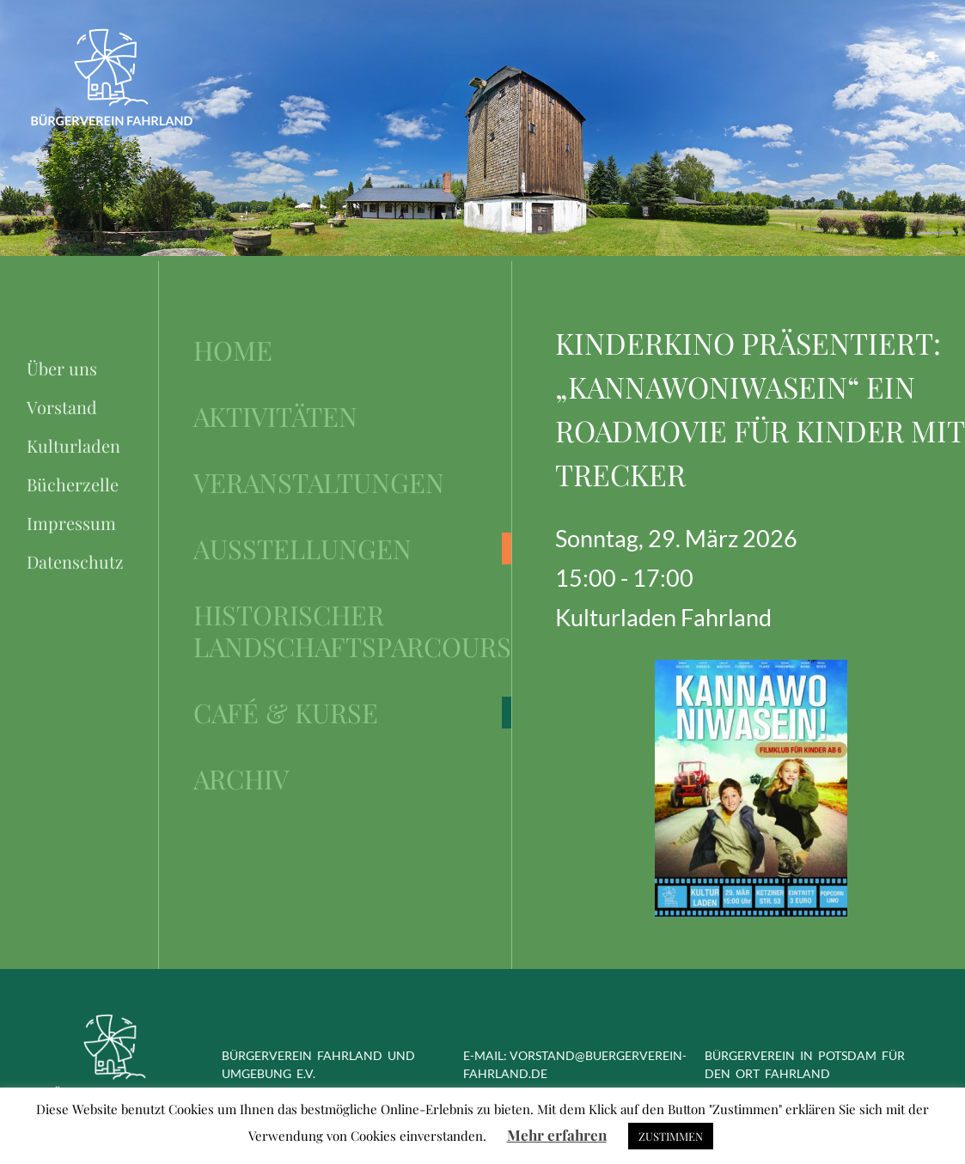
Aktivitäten (275, 416)
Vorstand (62, 406)
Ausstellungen (302, 548)
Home (232, 350)
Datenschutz (75, 561)
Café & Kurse (285, 712)
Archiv (241, 779)
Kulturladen (73, 445)
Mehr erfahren (557, 1134)
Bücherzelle (73, 484)
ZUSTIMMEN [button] (670, 1136)
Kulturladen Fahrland (663, 617)
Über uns (62, 368)
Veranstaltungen (318, 482)
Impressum (71, 522)
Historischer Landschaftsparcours (352, 630)
